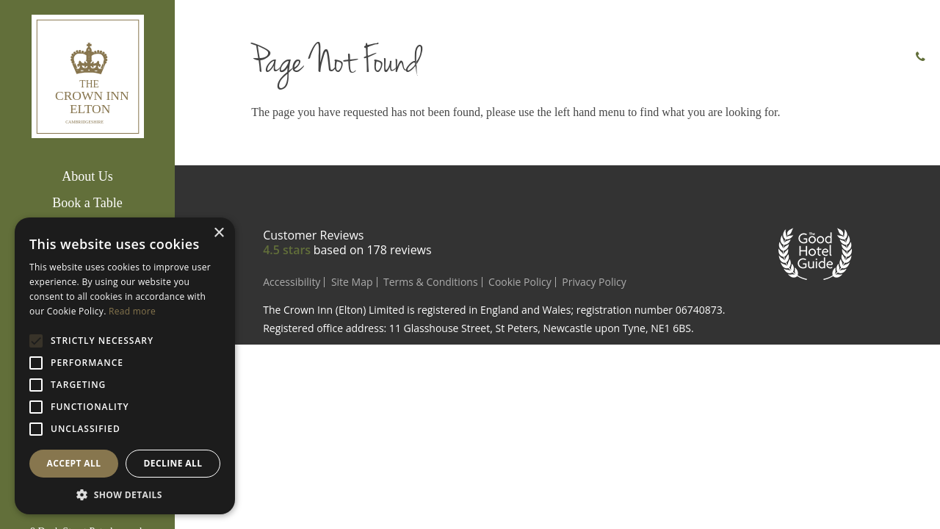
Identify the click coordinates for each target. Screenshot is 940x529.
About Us (87, 176)
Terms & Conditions (430, 282)
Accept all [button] (74, 463)
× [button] (218, 233)
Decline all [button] (173, 463)
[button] (124, 493)
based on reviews (373, 250)
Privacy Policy (594, 282)
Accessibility (291, 282)
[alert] (125, 365)
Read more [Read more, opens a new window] (132, 311)
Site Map (352, 282)
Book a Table (87, 202)
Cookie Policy (520, 282)
